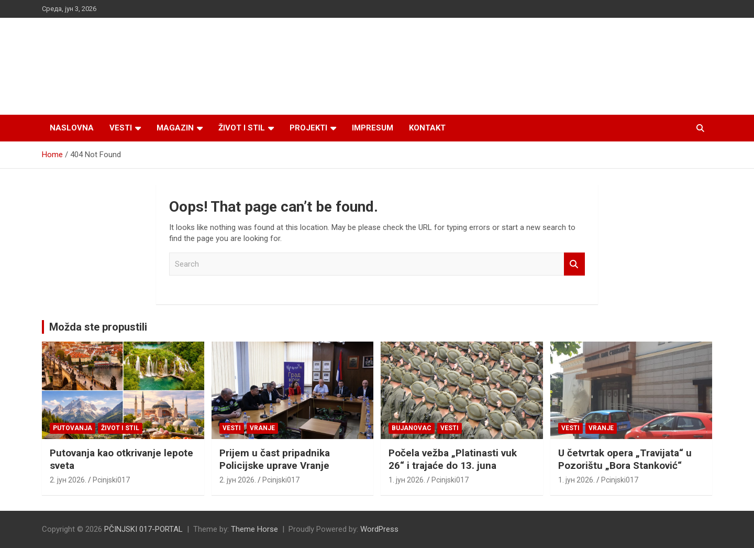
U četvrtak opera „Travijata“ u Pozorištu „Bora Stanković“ (625, 459)
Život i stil (241, 128)
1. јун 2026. (407, 480)
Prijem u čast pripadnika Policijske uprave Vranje (274, 459)
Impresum (372, 128)
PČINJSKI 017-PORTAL (143, 529)
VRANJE (262, 428)
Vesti (120, 128)
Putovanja (72, 428)
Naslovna (72, 128)
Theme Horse (254, 529)
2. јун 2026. (68, 480)
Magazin (175, 128)
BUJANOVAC (411, 428)
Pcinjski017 (111, 480)
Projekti (308, 128)
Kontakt (427, 128)
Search (574, 264)
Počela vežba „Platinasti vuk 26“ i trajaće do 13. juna (453, 459)
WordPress (379, 529)
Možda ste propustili (98, 327)
